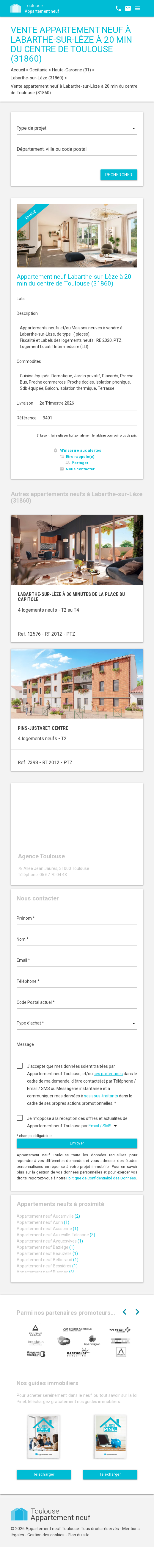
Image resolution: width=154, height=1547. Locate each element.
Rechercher (119, 174)
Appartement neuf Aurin (43, 1222)
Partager (80, 463)
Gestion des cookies (46, 1534)
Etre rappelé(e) (80, 456)
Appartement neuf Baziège (46, 1247)
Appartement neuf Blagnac (45, 1272)
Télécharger (44, 1474)
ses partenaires (108, 1073)
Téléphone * (28, 981)
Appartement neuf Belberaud (47, 1259)
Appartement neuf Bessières (47, 1266)
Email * (23, 960)
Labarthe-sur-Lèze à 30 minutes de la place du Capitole (71, 596)
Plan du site (78, 1534)
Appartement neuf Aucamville (48, 1216)
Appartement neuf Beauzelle (47, 1253)
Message (25, 1044)
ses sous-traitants (101, 1096)
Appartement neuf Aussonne (47, 1228)
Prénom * (26, 918)
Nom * (23, 939)
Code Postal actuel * (36, 1002)
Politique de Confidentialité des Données (101, 1178)
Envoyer (77, 1143)
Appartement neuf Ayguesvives (50, 1241)
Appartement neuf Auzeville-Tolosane (56, 1234)
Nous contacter (80, 469)
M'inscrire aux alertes (80, 450)
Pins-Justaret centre (43, 728)
